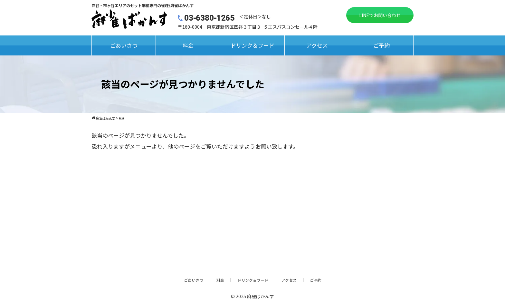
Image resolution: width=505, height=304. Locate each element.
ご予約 (381, 45)
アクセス (317, 45)
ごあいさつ (124, 45)
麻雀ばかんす (260, 296)
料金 (188, 45)
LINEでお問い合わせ (380, 15)
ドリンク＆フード (252, 45)
